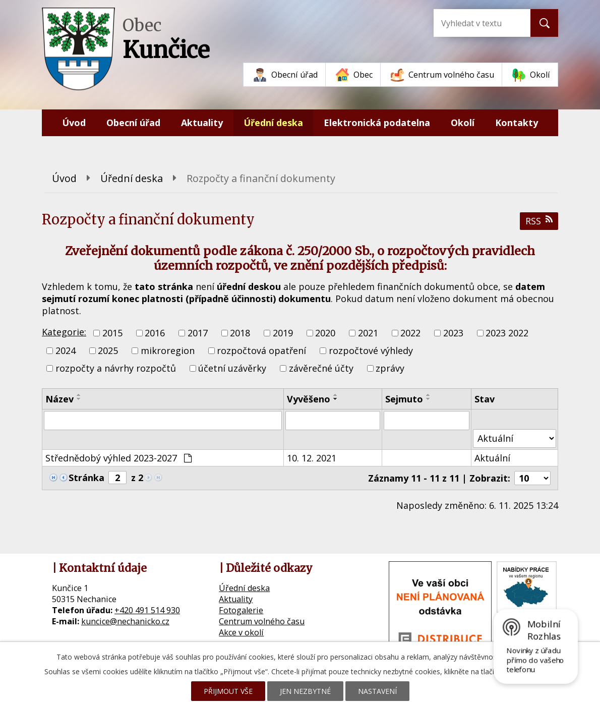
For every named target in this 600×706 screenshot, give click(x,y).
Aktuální (492, 458)
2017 (198, 333)
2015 (112, 333)
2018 (240, 333)
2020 (325, 333)
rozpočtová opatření (261, 350)
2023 (453, 333)
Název (59, 399)
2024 (65, 350)
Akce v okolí (241, 632)
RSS (539, 221)
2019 (283, 333)
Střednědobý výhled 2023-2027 (118, 458)
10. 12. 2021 (311, 458)
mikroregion (168, 350)
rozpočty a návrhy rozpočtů (115, 369)
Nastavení (377, 691)
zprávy (390, 369)
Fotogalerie (241, 610)
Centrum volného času (451, 74)
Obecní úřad (294, 74)
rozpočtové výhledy (371, 350)
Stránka (86, 478)
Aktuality (202, 122)
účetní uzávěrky (232, 369)
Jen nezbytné (305, 691)
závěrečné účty (321, 369)
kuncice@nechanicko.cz (125, 621)
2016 (155, 333)
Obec (363, 74)
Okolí (540, 74)
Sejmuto (404, 399)
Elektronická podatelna (377, 122)
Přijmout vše (228, 691)
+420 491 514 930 (147, 610)
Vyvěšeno (308, 399)
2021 (368, 333)
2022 (410, 333)
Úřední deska (273, 122)
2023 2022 (507, 333)
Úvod (74, 122)
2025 (108, 350)
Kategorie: (64, 332)
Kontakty (516, 122)
